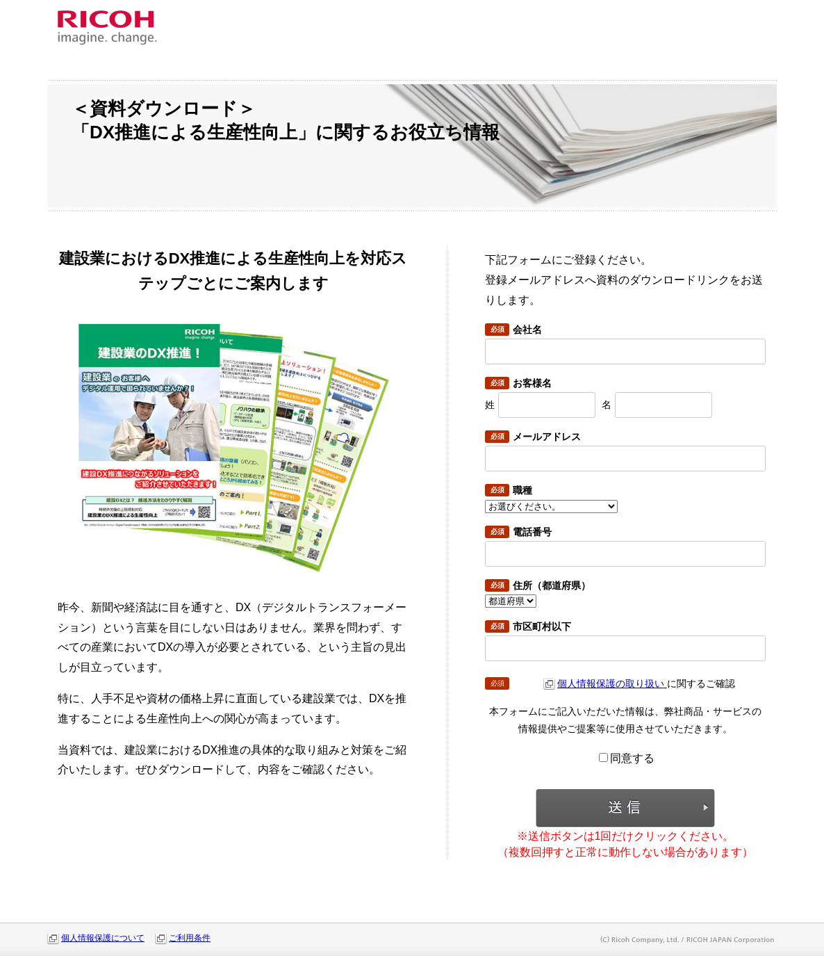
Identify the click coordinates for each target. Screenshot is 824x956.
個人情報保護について (103, 938)
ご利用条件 (190, 938)
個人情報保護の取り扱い (612, 683)
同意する (626, 758)
